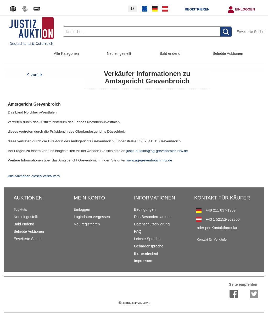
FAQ (137, 231)
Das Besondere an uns (152, 217)
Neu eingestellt (119, 53)
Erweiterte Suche (250, 32)
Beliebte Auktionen (228, 53)
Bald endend (170, 53)
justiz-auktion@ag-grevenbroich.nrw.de (157, 151)
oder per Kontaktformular (217, 228)
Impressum (143, 261)
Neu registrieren (87, 224)
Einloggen (245, 9)
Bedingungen (145, 209)
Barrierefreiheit (146, 253)
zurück (36, 74)
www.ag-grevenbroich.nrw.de (149, 160)
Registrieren (197, 9)
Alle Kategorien (66, 53)
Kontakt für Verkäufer (212, 239)
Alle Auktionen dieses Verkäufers (34, 176)
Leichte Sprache (147, 239)
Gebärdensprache (148, 246)
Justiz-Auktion (134, 303)
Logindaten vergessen (92, 217)
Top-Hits (20, 209)
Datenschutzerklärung (152, 224)
